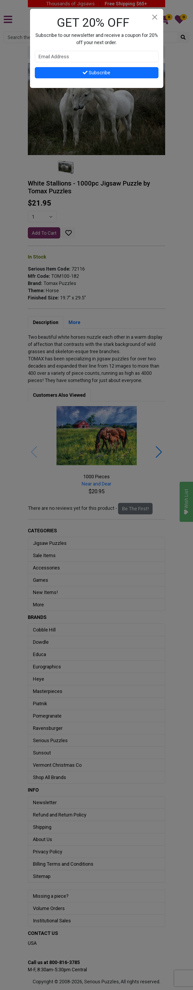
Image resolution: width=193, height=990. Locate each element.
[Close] (154, 17)
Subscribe (96, 72)
